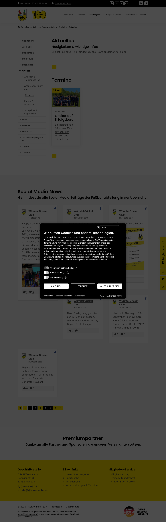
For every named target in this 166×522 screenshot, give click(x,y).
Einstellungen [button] (79, 296)
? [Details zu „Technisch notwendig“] (76, 268)
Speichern (83, 286)
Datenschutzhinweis (63, 296)
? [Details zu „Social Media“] (67, 273)
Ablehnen (56, 286)
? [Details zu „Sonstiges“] (65, 277)
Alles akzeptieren (109, 286)
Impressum (48, 296)
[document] (83, 247)
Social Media (56, 273)
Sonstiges (55, 277)
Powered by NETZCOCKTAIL (111, 296)
